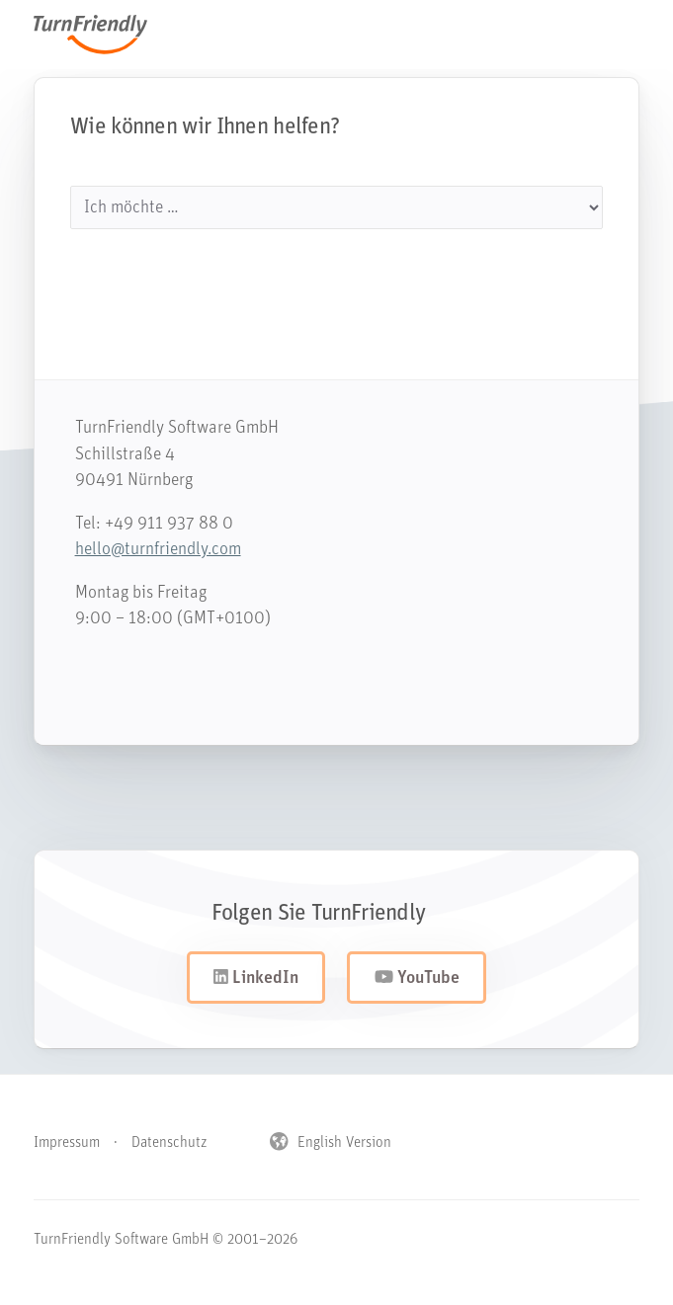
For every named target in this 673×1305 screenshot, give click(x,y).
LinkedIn (255, 978)
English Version (330, 1143)
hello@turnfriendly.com (148, 549)
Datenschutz (169, 1143)
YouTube (417, 978)
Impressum (67, 1143)
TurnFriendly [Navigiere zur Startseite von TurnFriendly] (100, 34)
